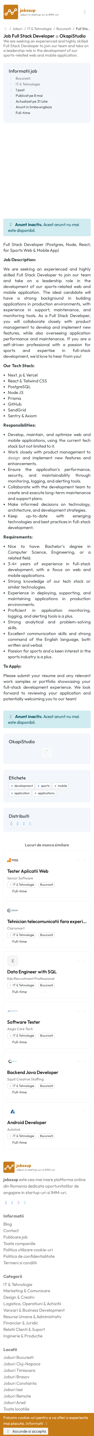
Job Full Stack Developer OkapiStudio (44, 36)
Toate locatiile (16, 1409)
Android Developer (27, 1122)
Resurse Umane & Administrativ (32, 1316)
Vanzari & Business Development (34, 1310)
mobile (60, 786)
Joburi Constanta (19, 1383)
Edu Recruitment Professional (30, 978)
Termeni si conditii (20, 1262)
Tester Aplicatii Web (27, 871)
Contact (11, 1230)
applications (44, 793)
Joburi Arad (14, 1402)
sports (43, 786)
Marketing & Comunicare (26, 1290)
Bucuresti (23, 78)
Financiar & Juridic (20, 1323)
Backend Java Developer (32, 1072)
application (20, 793)
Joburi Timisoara (19, 1370)
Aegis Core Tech (20, 1029)
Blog (7, 1224)
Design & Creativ (19, 1297)
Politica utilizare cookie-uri (28, 1249)
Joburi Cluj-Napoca (21, 1363)
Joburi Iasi (13, 1389)
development (21, 786)
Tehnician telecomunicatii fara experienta (47, 921)
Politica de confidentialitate (29, 1256)
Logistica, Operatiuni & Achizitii (32, 1303)
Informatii (37, 1423)
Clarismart (16, 928)
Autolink (13, 1129)
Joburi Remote (17, 1396)
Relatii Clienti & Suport (24, 1329)
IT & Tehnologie (28, 84)
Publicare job (15, 1237)
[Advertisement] (47, 169)
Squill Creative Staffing (25, 1079)
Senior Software (20, 878)
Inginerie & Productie (23, 1336)
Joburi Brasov (16, 1376)
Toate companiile (19, 1243)
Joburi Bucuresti (18, 1357)
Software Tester (23, 1022)
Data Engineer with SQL (32, 971)
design (14, 457)
